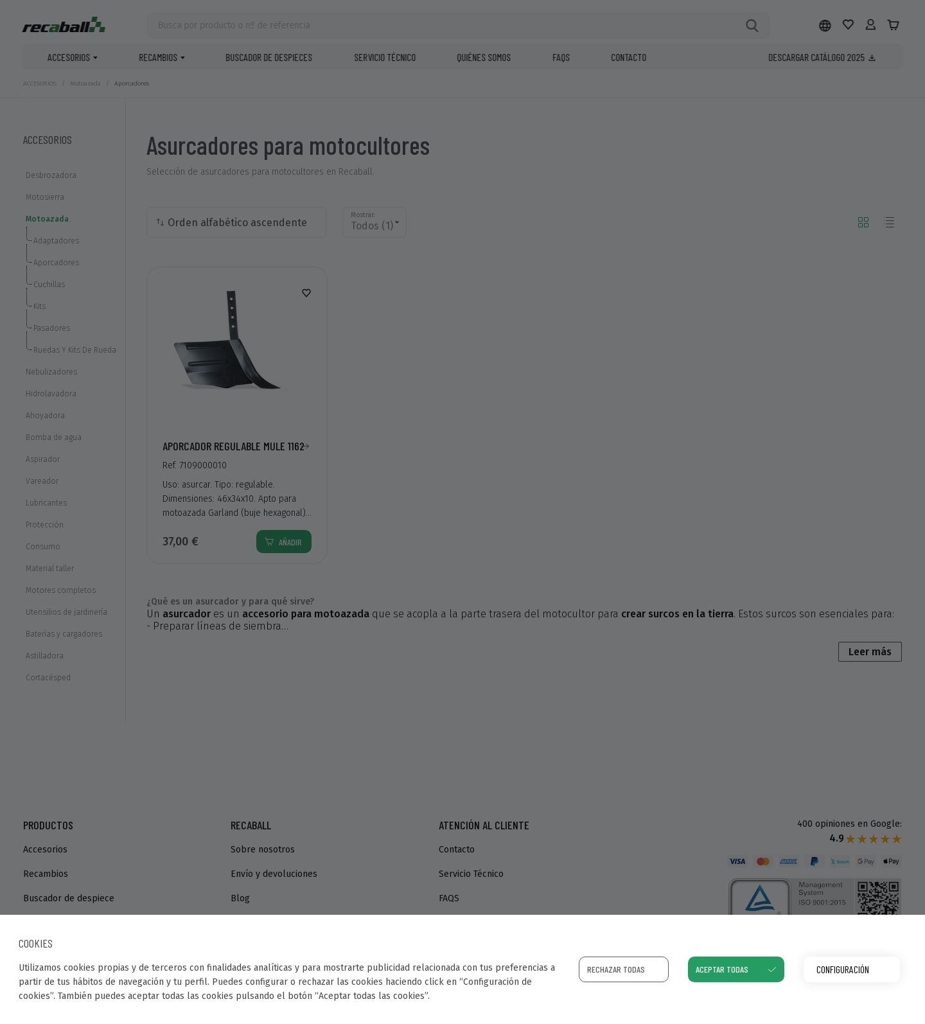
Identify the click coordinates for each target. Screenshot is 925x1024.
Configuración (842, 969)
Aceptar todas (722, 969)
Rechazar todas (616, 969)
